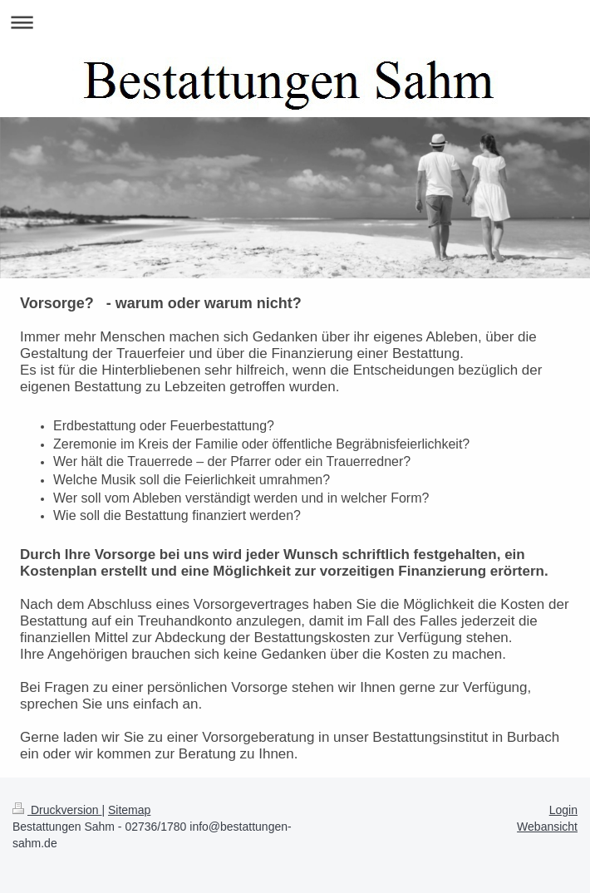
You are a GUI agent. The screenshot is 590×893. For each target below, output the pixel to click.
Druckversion (56, 810)
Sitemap (129, 810)
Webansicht (547, 826)
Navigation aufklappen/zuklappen (295, 22)
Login (563, 810)
